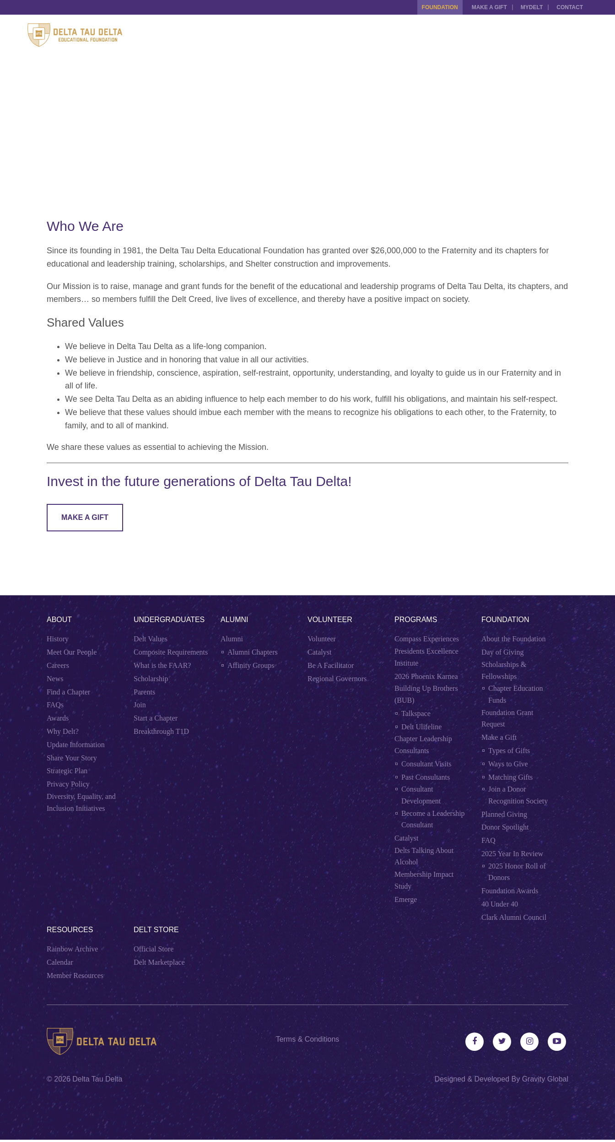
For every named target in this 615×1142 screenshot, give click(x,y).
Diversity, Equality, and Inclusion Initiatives (81, 802)
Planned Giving (504, 814)
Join (140, 705)
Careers (58, 665)
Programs (415, 619)
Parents (144, 692)
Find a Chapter (68, 692)
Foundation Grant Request (507, 718)
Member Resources (75, 975)
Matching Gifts (510, 777)
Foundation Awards (509, 891)
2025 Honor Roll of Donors (517, 872)
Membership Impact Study (423, 880)
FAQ (488, 840)
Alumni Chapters (252, 652)
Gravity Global (545, 1081)
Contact (569, 7)
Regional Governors (337, 679)
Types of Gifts (509, 750)
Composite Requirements (171, 652)
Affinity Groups (250, 665)
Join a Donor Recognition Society (518, 795)
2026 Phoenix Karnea (426, 676)
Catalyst (319, 652)
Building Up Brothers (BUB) (426, 694)
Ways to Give (508, 764)
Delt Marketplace (159, 962)
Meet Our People (72, 652)
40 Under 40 (499, 904)
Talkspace (416, 713)
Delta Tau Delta (97, 1081)
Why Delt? (63, 731)
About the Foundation (513, 639)
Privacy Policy (68, 784)
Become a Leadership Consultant (433, 819)
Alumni (234, 619)
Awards (58, 718)
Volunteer (330, 619)
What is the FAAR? (162, 665)
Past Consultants (425, 777)
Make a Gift (484, 7)
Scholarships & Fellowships (503, 670)
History (58, 639)
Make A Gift (84, 517)
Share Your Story (72, 758)
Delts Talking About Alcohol (423, 856)
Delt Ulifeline (421, 727)
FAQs (55, 705)
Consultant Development (421, 795)
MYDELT (529, 7)
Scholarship (151, 679)
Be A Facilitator (331, 665)
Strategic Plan (67, 771)
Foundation (433, 7)
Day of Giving (502, 652)
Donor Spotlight (505, 827)
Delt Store (156, 930)
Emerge (405, 899)
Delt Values (150, 639)
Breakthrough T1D (161, 731)
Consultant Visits (426, 764)
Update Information (76, 745)
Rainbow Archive (72, 949)
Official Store (153, 949)
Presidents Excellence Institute (426, 657)
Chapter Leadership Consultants (423, 744)
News (55, 679)
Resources (70, 930)
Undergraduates (169, 619)
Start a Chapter (156, 718)
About (59, 619)
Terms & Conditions (308, 1039)
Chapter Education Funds (515, 694)
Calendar (60, 962)
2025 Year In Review (512, 854)
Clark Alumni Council (513, 917)
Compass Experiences (426, 639)
